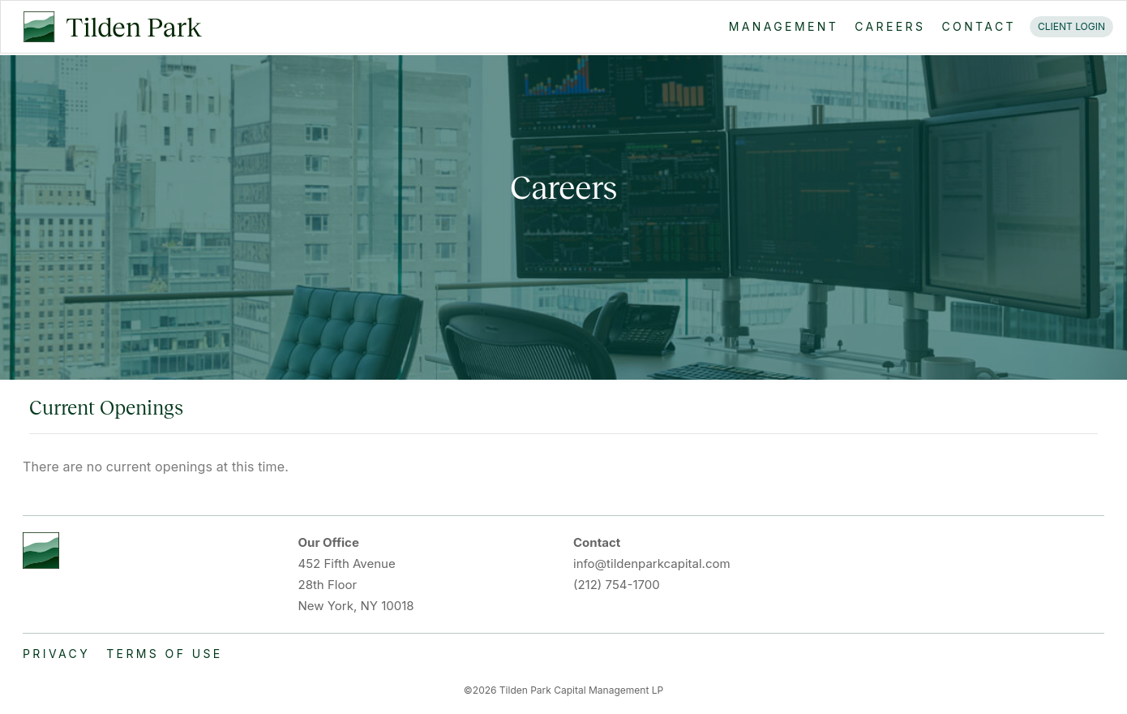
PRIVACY (56, 653)
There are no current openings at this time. (156, 466)
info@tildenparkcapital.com (652, 563)
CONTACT (978, 26)
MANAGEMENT (784, 26)
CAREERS (890, 26)
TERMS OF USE (164, 653)
